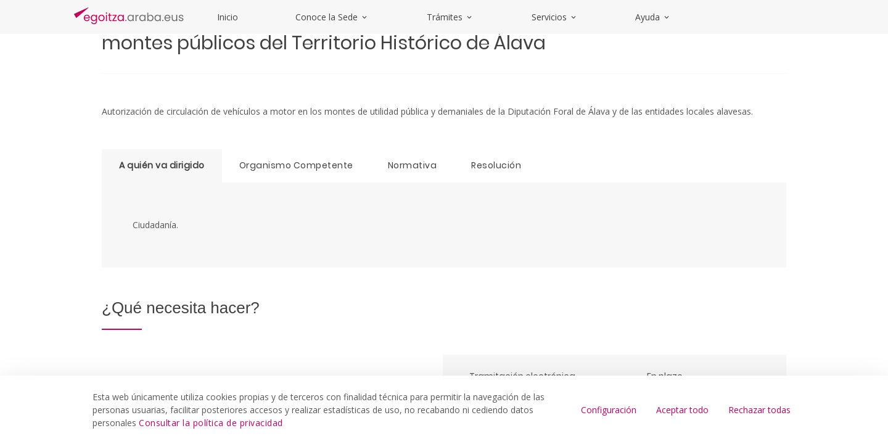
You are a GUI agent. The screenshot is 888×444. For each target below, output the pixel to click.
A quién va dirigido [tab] (162, 165)
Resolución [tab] (496, 165)
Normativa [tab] (412, 165)
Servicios (555, 17)
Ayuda (653, 17)
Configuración (608, 410)
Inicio (227, 17)
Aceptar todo (682, 410)
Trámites (450, 17)
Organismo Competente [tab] (296, 165)
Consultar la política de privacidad (211, 423)
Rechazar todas (759, 410)
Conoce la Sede (332, 17)
